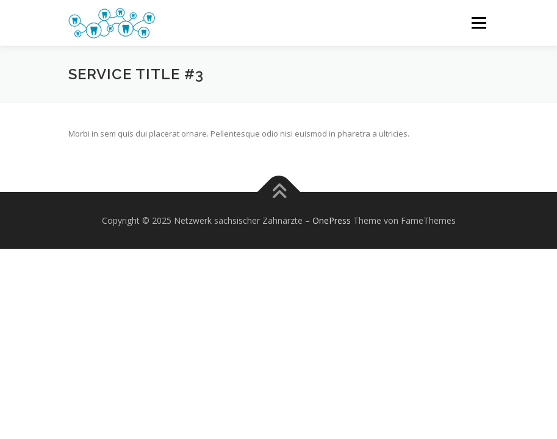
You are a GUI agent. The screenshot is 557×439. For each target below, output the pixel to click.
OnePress (331, 220)
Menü (478, 22)
